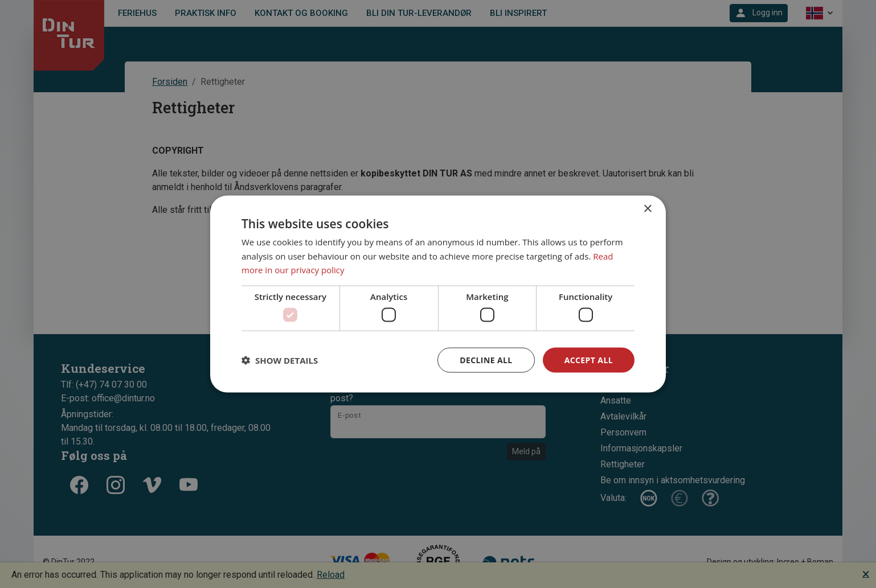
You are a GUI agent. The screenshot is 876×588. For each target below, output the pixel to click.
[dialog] (438, 294)
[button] (279, 360)
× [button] (647, 208)
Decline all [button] (486, 359)
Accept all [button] (588, 359)
